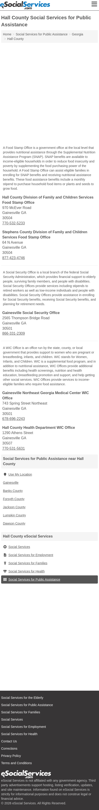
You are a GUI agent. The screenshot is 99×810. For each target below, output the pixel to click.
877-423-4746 (13, 258)
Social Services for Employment (28, 555)
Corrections (9, 748)
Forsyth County (13, 499)
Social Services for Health (24, 571)
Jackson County (14, 507)
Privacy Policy (11, 756)
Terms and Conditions (16, 763)
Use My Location (17, 474)
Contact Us (9, 741)
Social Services (16, 547)
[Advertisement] (49, 94)
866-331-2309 (13, 333)
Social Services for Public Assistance (31, 579)
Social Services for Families (25, 563)
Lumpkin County (14, 515)
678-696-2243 (13, 419)
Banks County (13, 491)
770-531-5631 (13, 448)
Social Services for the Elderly (22, 698)
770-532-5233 (13, 223)
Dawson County (14, 523)
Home (7, 34)
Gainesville (10, 482)
